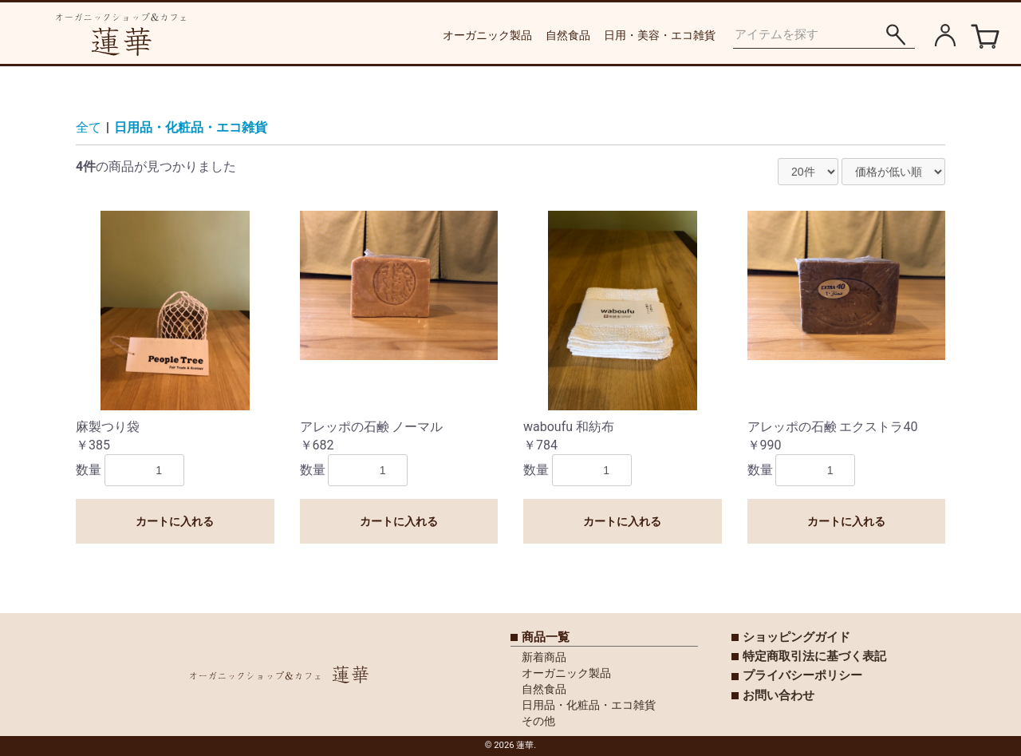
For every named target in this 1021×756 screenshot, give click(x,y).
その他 (538, 720)
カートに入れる (175, 521)
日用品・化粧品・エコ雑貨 (190, 127)
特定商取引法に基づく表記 (814, 656)
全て (88, 127)
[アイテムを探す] (895, 34)
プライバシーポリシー (802, 675)
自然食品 (568, 35)
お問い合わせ (778, 695)
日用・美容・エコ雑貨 (659, 35)
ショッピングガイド (796, 637)
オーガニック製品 (487, 35)
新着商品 (544, 657)
